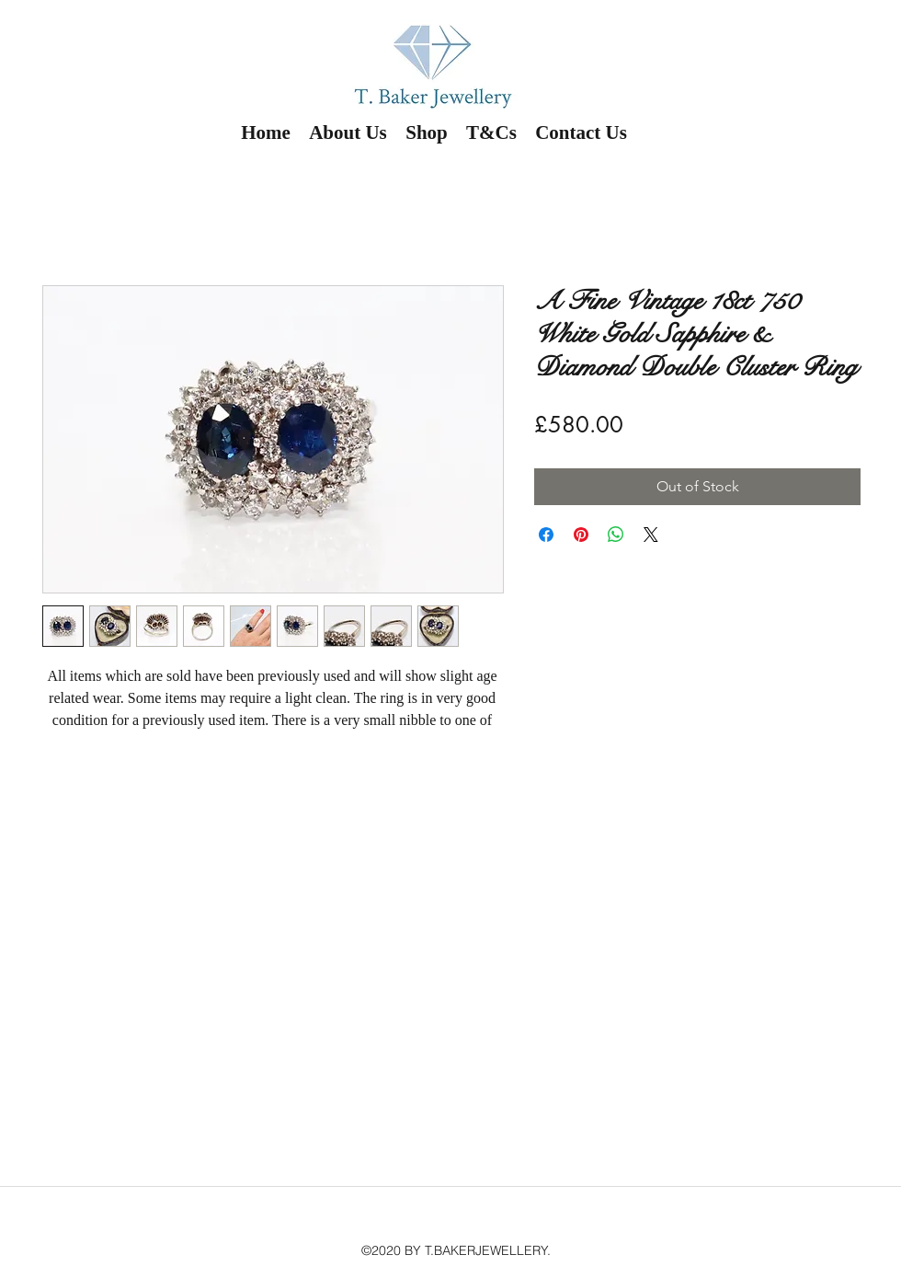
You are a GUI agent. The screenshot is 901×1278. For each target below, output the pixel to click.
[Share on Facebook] (546, 535)
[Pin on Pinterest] (581, 535)
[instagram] (829, 132)
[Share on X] (651, 535)
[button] (872, 137)
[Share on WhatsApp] (616, 535)
